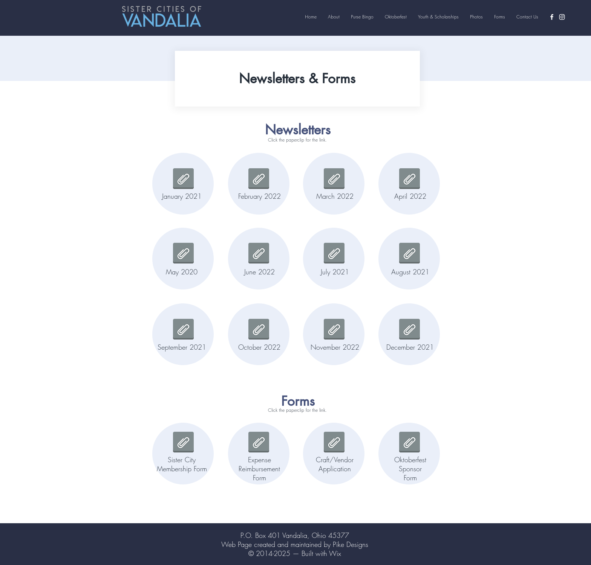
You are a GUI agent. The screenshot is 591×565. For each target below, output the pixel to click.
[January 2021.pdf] (183, 179)
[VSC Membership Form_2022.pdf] (183, 443)
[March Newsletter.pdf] (334, 179)
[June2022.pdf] (259, 254)
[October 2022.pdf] (259, 330)
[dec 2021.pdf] (409, 330)
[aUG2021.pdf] (409, 254)
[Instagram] (562, 17)
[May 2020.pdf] (183, 254)
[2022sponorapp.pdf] (409, 443)
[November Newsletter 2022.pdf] (334, 330)
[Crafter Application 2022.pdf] (334, 443)
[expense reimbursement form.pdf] (259, 443)
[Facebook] (552, 17)
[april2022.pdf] (409, 179)
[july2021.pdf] (334, 254)
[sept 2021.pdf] (183, 330)
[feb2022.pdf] (259, 179)
